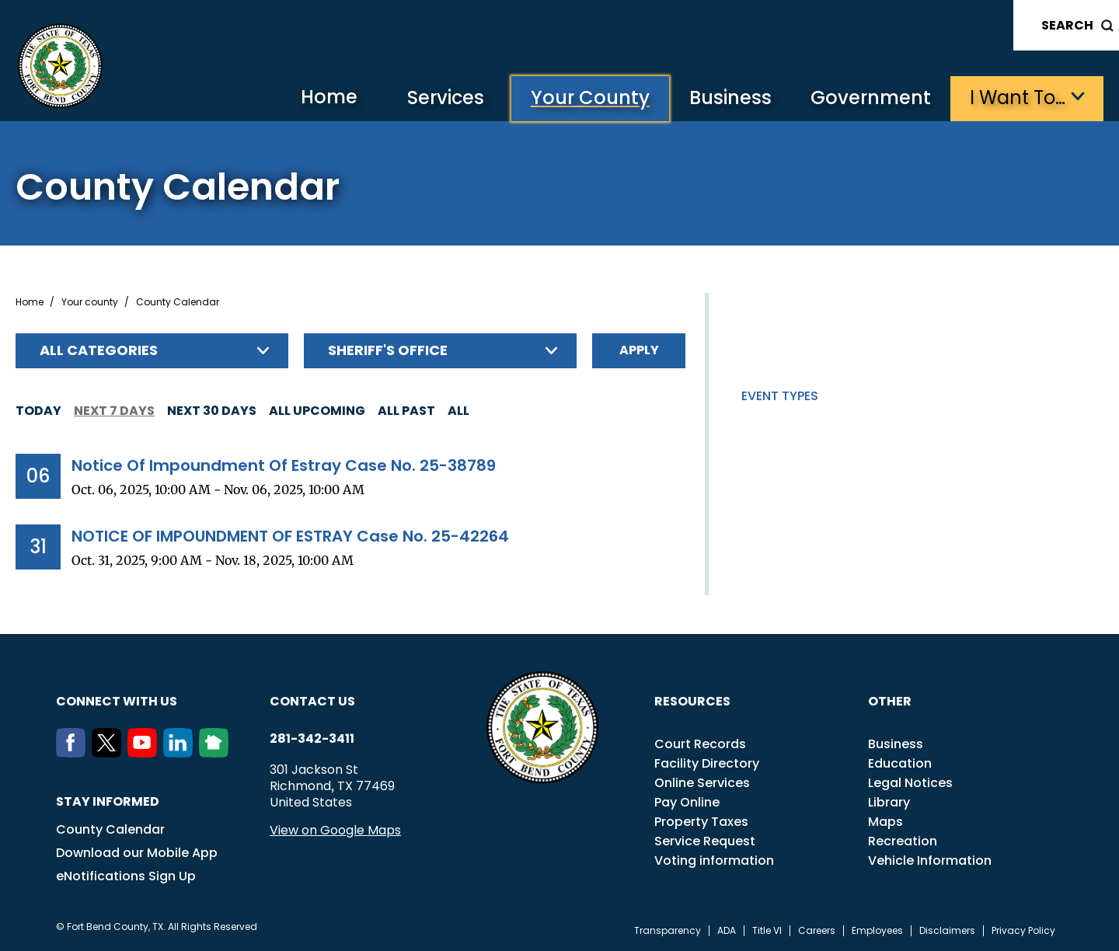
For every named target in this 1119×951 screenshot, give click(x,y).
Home (329, 97)
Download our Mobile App (137, 853)
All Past (406, 410)
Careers (816, 930)
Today (38, 410)
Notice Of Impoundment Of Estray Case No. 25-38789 (283, 465)
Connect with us (116, 701)
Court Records (700, 744)
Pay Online (687, 802)
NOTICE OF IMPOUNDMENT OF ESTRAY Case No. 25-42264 (290, 536)
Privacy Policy (1023, 930)
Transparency (667, 930)
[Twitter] (109, 753)
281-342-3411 (312, 739)
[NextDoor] (217, 753)
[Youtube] (145, 753)
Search (1067, 25)
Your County (590, 97)
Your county (89, 302)
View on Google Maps (335, 830)
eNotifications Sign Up (126, 876)
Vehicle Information (930, 860)
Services (445, 97)
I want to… (1017, 97)
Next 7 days (114, 410)
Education (900, 763)
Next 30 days (211, 410)
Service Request (704, 841)
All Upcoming (317, 410)
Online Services (702, 783)
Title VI (767, 930)
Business (730, 97)
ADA (726, 930)
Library (889, 802)
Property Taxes (701, 822)
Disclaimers (947, 930)
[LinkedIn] (181, 753)
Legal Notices (910, 783)
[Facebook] (74, 753)
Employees (877, 930)
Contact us (312, 701)
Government (870, 97)
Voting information (714, 860)
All (458, 410)
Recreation (902, 841)
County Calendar (110, 829)
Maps (885, 822)
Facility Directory (706, 763)
